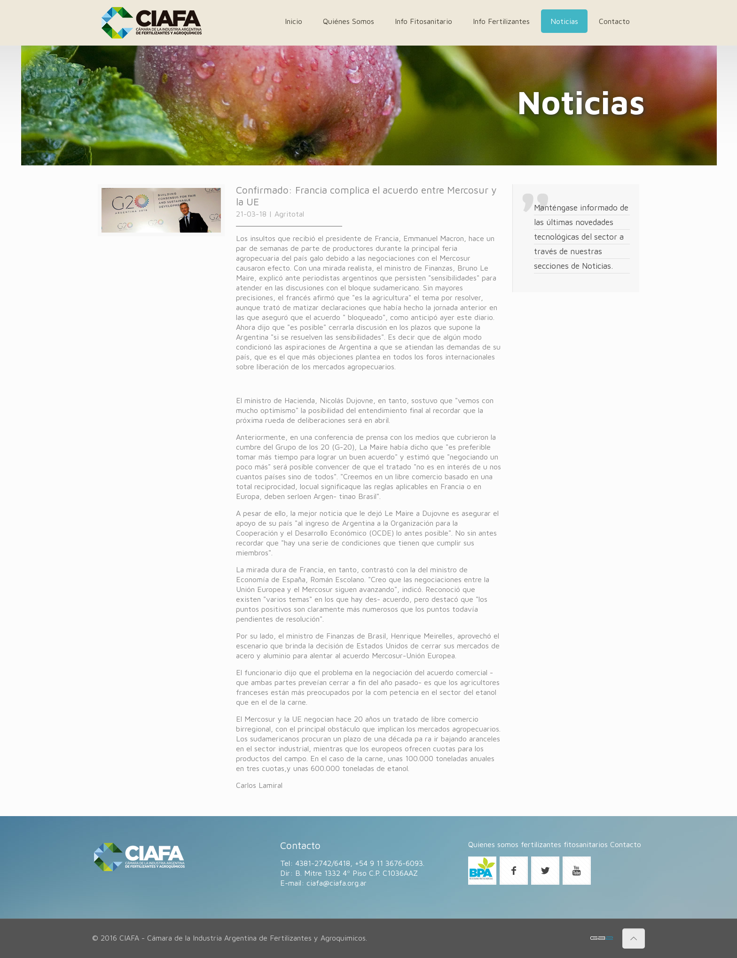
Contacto (625, 844)
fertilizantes (541, 844)
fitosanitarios (586, 844)
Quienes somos (493, 844)
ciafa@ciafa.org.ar (336, 883)
